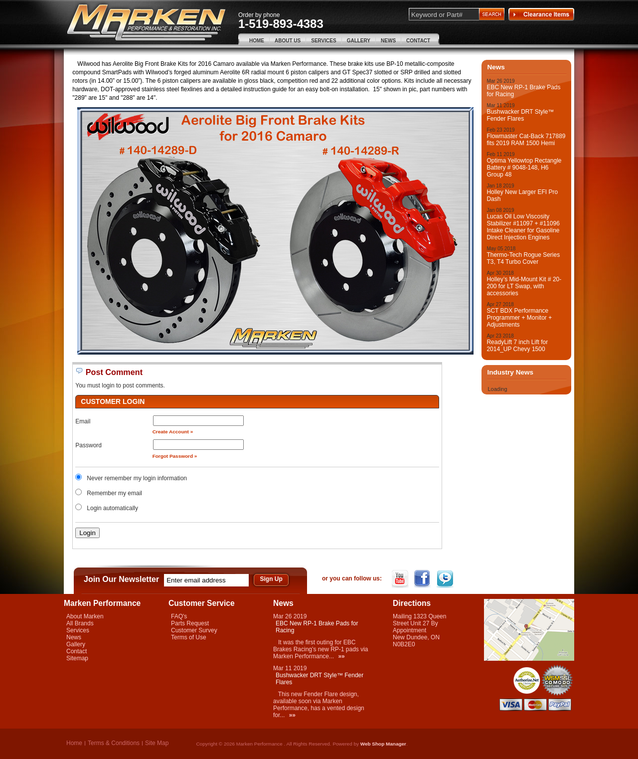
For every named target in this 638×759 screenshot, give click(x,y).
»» (341, 656)
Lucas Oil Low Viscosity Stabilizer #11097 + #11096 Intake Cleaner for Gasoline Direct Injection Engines (522, 227)
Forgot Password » (175, 456)
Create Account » (173, 431)
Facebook (423, 579)
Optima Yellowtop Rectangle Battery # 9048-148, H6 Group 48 (523, 167)
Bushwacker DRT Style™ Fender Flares (520, 115)
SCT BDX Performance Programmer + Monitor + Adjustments (519, 317)
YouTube (401, 579)
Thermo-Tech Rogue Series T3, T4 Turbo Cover (523, 258)
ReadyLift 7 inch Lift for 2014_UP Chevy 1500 (517, 346)
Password (88, 445)
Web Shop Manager (383, 744)
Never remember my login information (137, 478)
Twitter (446, 579)
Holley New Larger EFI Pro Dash (522, 195)
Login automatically (113, 508)
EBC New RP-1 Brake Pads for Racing (523, 91)
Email (82, 421)
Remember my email (114, 493)
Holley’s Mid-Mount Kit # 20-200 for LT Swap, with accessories (523, 286)
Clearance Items (541, 14)
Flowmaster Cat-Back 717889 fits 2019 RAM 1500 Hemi (525, 140)
